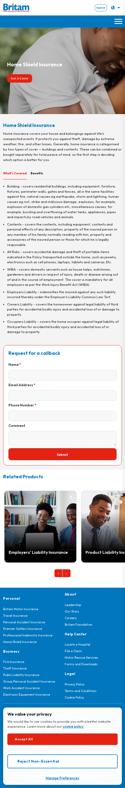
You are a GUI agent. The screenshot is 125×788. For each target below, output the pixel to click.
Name (13, 364)
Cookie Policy (74, 697)
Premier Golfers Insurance (22, 629)
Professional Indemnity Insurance (27, 635)
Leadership (73, 605)
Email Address (20, 385)
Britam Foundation (78, 624)
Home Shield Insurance (20, 642)
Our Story (72, 611)
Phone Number (21, 405)
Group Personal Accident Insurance (29, 681)
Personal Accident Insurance (24, 622)
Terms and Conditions (81, 691)
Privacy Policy (74, 684)
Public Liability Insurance (21, 675)
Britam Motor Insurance (20, 609)
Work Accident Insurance (21, 688)
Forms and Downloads (81, 664)
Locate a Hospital (77, 644)
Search (100, 7)
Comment (16, 426)
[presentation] (58, 573)
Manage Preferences (62, 778)
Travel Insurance (15, 616)
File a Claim (73, 651)
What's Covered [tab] (15, 173)
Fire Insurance (13, 662)
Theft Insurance (15, 668)
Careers (71, 618)
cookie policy (73, 726)
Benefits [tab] (37, 173)
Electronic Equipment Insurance (26, 694)
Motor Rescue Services (81, 658)
